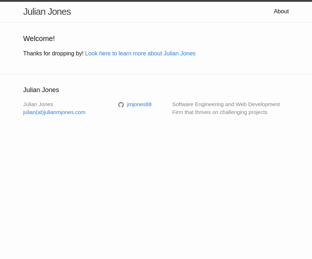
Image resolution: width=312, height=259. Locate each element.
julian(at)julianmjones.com (54, 112)
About (281, 11)
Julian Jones (47, 11)
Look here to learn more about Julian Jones (140, 53)
